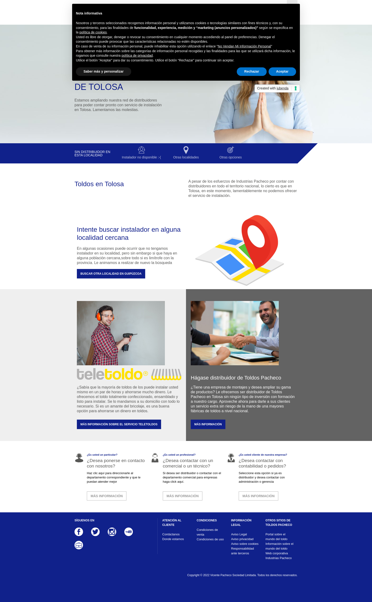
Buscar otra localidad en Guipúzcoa (111, 273)
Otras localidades (186, 157)
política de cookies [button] (93, 32)
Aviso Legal (239, 534)
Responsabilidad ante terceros (242, 551)
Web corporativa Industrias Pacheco (278, 555)
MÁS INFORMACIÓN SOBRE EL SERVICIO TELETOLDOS (119, 424)
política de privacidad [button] (137, 55)
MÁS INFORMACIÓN (208, 424)
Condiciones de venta (207, 532)
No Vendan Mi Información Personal (244, 46)
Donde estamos (173, 539)
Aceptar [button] (282, 71)
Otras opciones (230, 157)
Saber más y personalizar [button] (104, 71)
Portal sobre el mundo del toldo (276, 537)
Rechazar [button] (251, 71)
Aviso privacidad (242, 539)
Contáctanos (171, 534)
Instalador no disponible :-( (141, 157)
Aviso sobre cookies (244, 544)
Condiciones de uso (210, 539)
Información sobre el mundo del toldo (279, 546)
